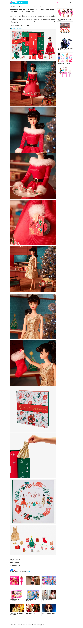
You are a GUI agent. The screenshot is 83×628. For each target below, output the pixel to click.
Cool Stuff (35, 6)
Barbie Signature (16, 573)
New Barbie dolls (32, 573)
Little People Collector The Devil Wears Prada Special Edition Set (65, 34)
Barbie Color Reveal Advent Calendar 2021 (31, 600)
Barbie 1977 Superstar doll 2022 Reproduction (16, 586)
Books (41, 6)
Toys (25, 6)
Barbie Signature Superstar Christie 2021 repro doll (16, 614)
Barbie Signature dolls (24, 573)
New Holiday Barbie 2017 (30, 613)
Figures (29, 6)
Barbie (11, 573)
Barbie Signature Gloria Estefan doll (48, 613)
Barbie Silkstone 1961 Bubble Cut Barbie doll (48, 600)
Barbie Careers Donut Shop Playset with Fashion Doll (65, 78)
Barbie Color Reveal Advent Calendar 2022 (47, 586)
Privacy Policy (40, 625)
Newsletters (34, 624)
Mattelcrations (20, 24)
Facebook (69, 2)
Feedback (29, 624)
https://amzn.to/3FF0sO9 (16, 28)
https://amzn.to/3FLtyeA (16, 27)
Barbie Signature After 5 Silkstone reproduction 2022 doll (32, 586)
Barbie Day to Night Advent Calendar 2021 (15, 600)
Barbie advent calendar (40, 573)
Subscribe (61, 2)
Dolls (20, 6)
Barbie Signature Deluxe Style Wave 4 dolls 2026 (65, 20)
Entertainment (14, 6)
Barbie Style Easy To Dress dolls (64, 63)
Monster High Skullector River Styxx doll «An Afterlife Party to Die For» (65, 49)
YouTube (42, 624)
